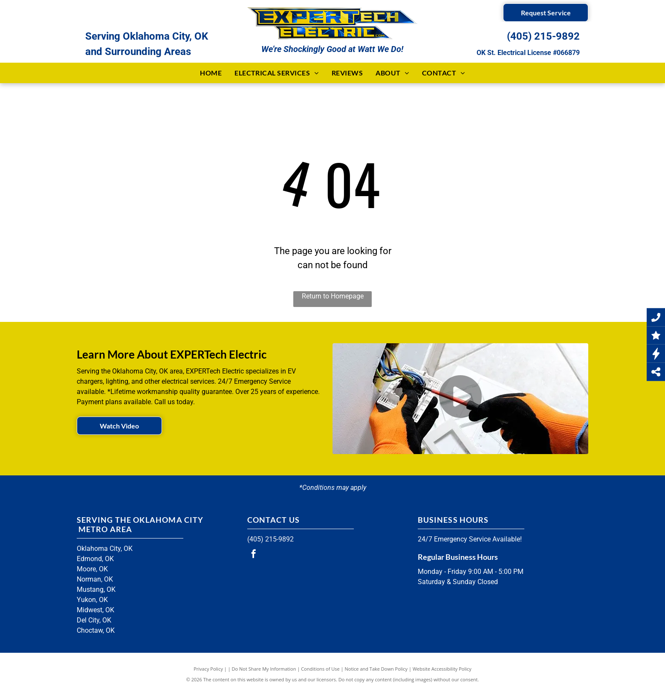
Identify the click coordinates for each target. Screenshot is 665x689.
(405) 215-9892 (543, 36)
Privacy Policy (208, 669)
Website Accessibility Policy (442, 669)
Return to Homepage (333, 296)
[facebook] (253, 554)
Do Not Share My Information (264, 669)
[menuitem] (211, 73)
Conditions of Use (320, 669)
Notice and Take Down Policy (376, 669)
